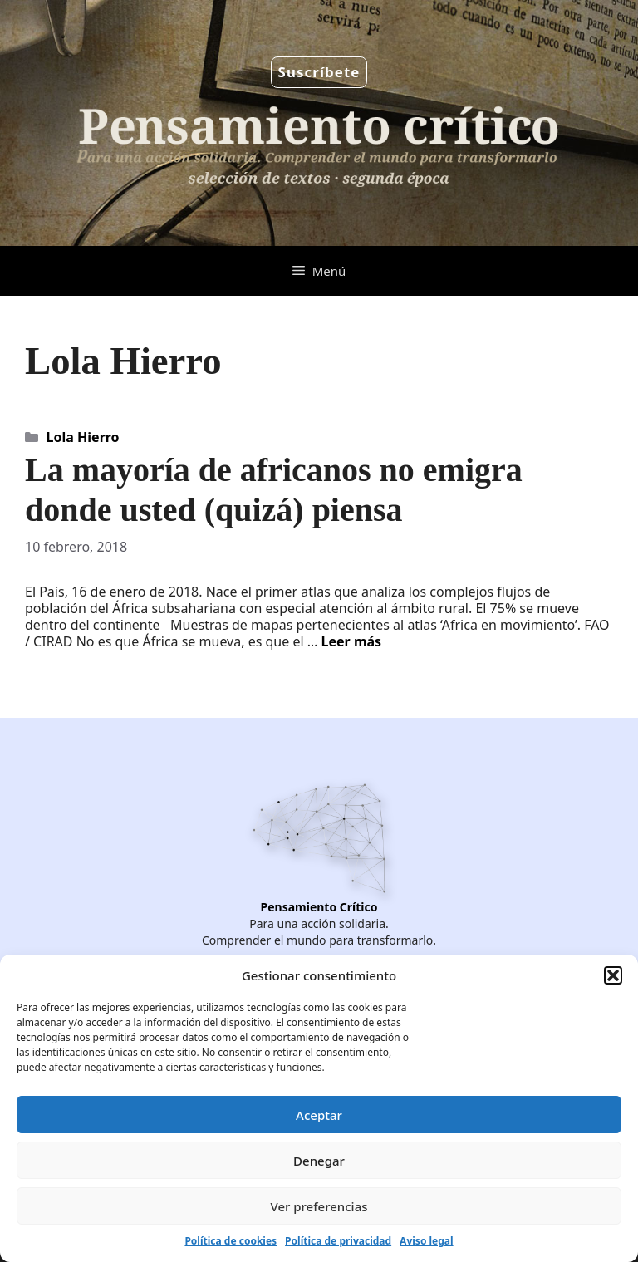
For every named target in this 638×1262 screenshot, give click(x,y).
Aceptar (319, 1115)
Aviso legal (426, 1241)
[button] (613, 975)
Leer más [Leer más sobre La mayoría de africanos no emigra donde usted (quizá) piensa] (351, 641)
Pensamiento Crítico (319, 907)
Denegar (319, 1160)
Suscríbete (319, 71)
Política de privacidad (338, 1241)
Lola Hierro (83, 437)
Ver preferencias (318, 1206)
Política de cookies (230, 1241)
